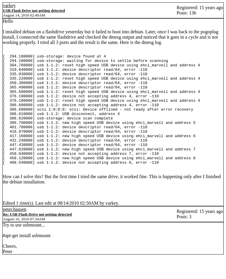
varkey (9, 5)
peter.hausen (14, 231)
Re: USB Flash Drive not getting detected (37, 236)
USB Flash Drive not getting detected (34, 10)
